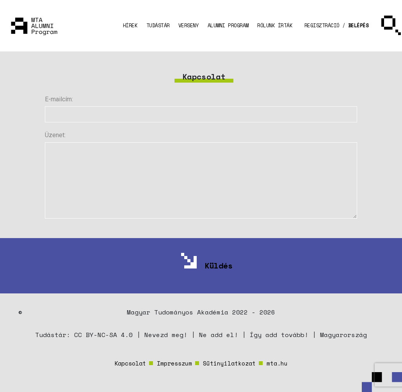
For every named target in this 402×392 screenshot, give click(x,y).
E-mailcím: (59, 99)
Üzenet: (55, 135)
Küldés (219, 265)
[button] (321, 25)
